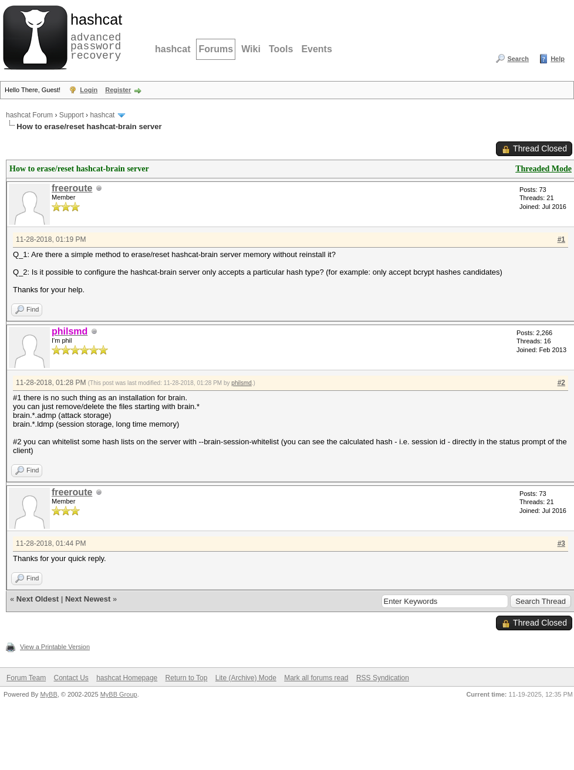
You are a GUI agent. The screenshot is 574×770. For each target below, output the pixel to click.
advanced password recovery (93, 35)
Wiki (251, 49)
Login (88, 89)
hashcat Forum (29, 115)
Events (316, 49)
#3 (561, 543)
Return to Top (187, 678)
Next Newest (87, 599)
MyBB (48, 694)
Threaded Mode (543, 168)
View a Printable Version (55, 646)
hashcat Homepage (126, 678)
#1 (561, 239)
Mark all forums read (316, 678)
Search (518, 58)
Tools (281, 49)
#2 (561, 383)
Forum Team (26, 678)
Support (71, 115)
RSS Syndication (382, 678)
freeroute (72, 188)
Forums (215, 49)
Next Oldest (37, 599)
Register (118, 89)
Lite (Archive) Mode (245, 678)
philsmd (241, 383)
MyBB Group (118, 694)
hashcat (172, 49)
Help (558, 58)
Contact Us (70, 678)
